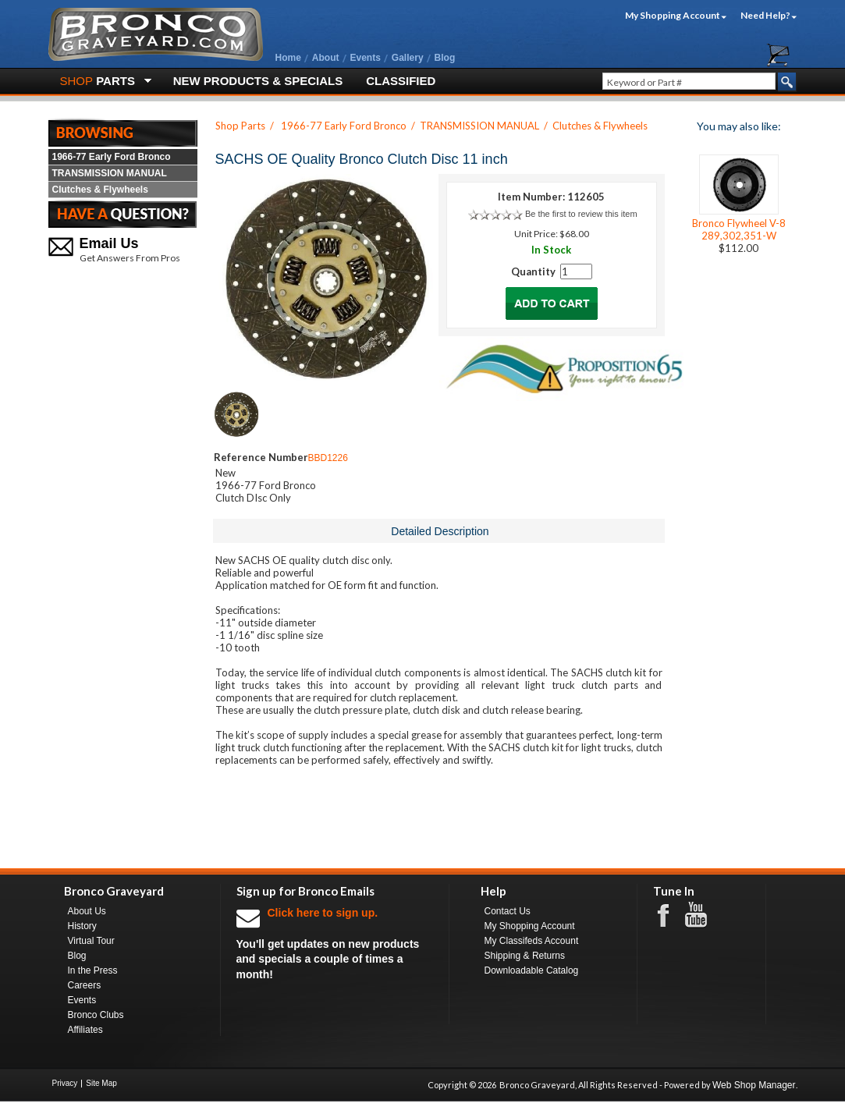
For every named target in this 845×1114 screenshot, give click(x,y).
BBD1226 (328, 457)
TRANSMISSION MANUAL (109, 173)
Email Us (109, 243)
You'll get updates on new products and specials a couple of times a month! (334, 943)
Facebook (671, 914)
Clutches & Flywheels (100, 189)
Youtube (704, 915)
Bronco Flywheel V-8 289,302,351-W (739, 229)
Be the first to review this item (581, 213)
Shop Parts (240, 125)
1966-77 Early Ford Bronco (111, 156)
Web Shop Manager (754, 1085)
